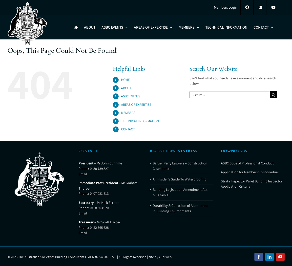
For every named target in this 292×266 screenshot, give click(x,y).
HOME (125, 79)
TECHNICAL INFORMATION (140, 121)
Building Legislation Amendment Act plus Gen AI (180, 192)
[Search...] (229, 94)
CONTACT (128, 129)
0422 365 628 (99, 227)
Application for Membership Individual (250, 172)
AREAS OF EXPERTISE (136, 104)
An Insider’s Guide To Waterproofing (179, 179)
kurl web (165, 257)
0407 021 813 (99, 193)
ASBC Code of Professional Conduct (247, 163)
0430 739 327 (99, 168)
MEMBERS (128, 112)
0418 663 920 (99, 207)
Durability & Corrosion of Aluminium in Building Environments (180, 208)
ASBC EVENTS (130, 96)
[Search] (273, 94)
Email (83, 174)
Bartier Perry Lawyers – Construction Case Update (180, 166)
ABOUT (126, 88)
